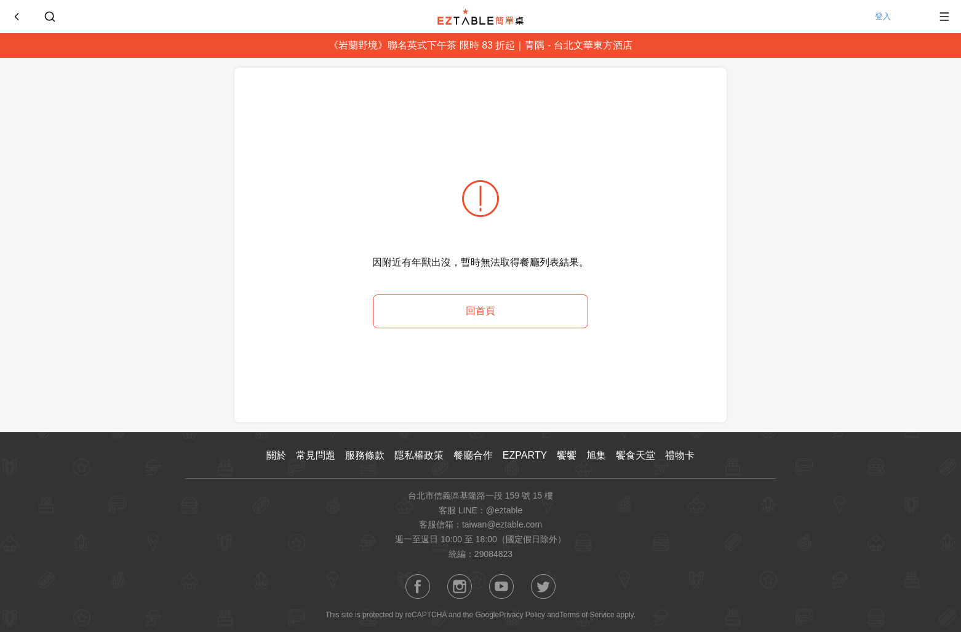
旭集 (596, 455)
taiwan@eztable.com (502, 524)
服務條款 (365, 455)
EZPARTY (525, 455)
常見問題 (315, 455)
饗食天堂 (635, 455)
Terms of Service (586, 614)
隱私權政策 (419, 455)
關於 (276, 455)
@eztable (504, 510)
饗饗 (566, 455)
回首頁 (480, 311)
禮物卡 (680, 455)
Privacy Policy (522, 614)
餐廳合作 (473, 455)
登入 (896, 16)
